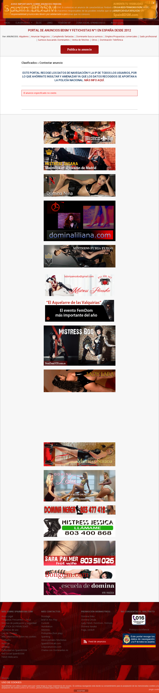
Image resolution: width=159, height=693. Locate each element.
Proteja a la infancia (139, 629)
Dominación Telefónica (111, 39)
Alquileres (24, 36)
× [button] (153, 2)
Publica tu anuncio (79, 49)
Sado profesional (148, 36)
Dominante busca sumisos (89, 36)
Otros (94, 39)
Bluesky (5, 678)
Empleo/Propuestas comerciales (121, 36)
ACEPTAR (81, 691)
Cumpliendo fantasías (63, 36)
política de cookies (27, 688)
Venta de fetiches (80, 39)
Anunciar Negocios (40, 36)
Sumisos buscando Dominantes (54, 39)
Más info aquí (94, 80)
